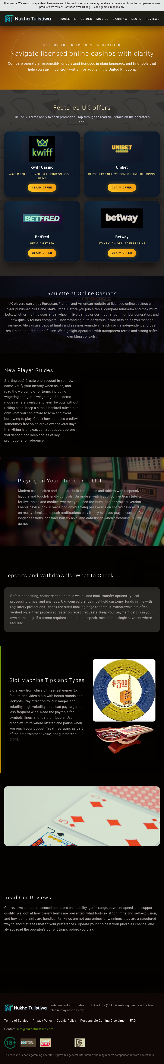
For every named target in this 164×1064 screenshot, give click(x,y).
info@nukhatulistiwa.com (35, 1029)
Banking (120, 18)
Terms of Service (16, 1021)
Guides (86, 18)
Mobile (102, 18)
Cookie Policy (66, 1021)
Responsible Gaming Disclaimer (103, 1021)
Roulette (68, 18)
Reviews (153, 18)
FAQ (133, 1021)
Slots (136, 18)
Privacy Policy (43, 1021)
